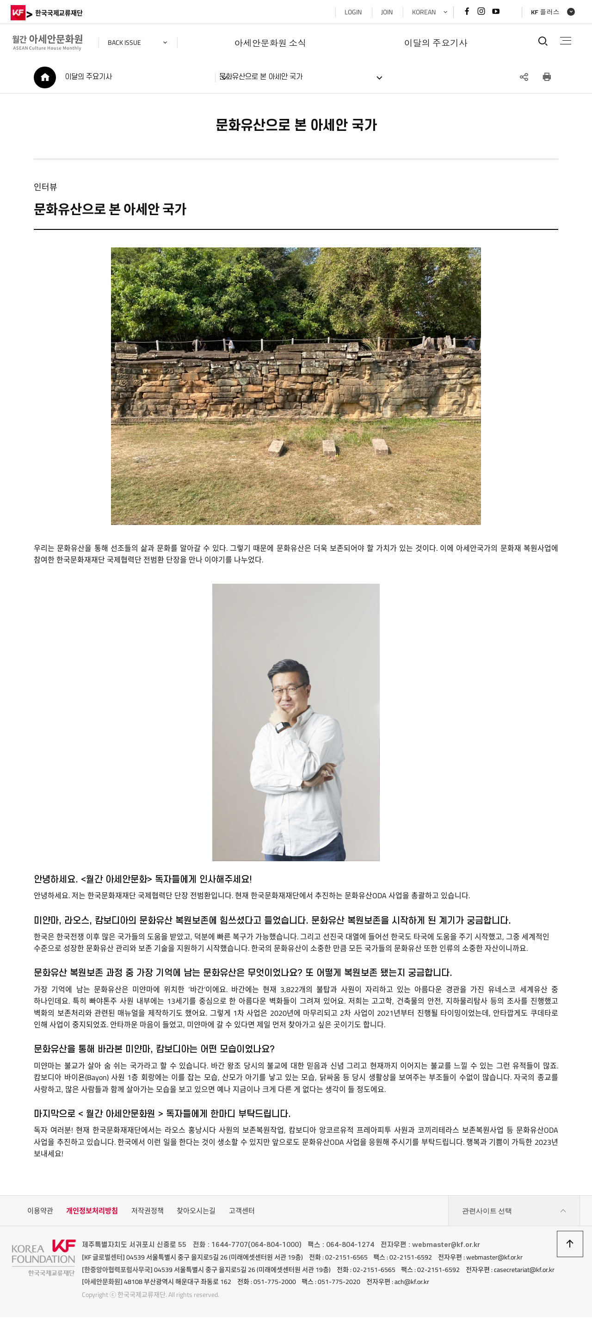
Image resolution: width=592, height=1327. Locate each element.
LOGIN (351, 12)
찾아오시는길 (196, 1212)
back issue (125, 42)
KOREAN (422, 12)
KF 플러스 (544, 12)
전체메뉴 (565, 40)
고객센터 (242, 1212)
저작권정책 (147, 1212)
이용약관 (40, 1212)
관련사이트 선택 (514, 1212)
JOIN (385, 12)
